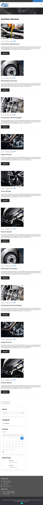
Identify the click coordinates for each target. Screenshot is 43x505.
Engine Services (6, 154)
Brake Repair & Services (9, 81)
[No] (41, 501)
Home (19, 11)
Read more (5, 53)
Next (8, 402)
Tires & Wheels (6, 191)
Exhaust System (6, 231)
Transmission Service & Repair (11, 117)
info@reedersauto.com (7, 486)
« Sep (3, 451)
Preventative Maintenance (10, 44)
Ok (21, 503)
